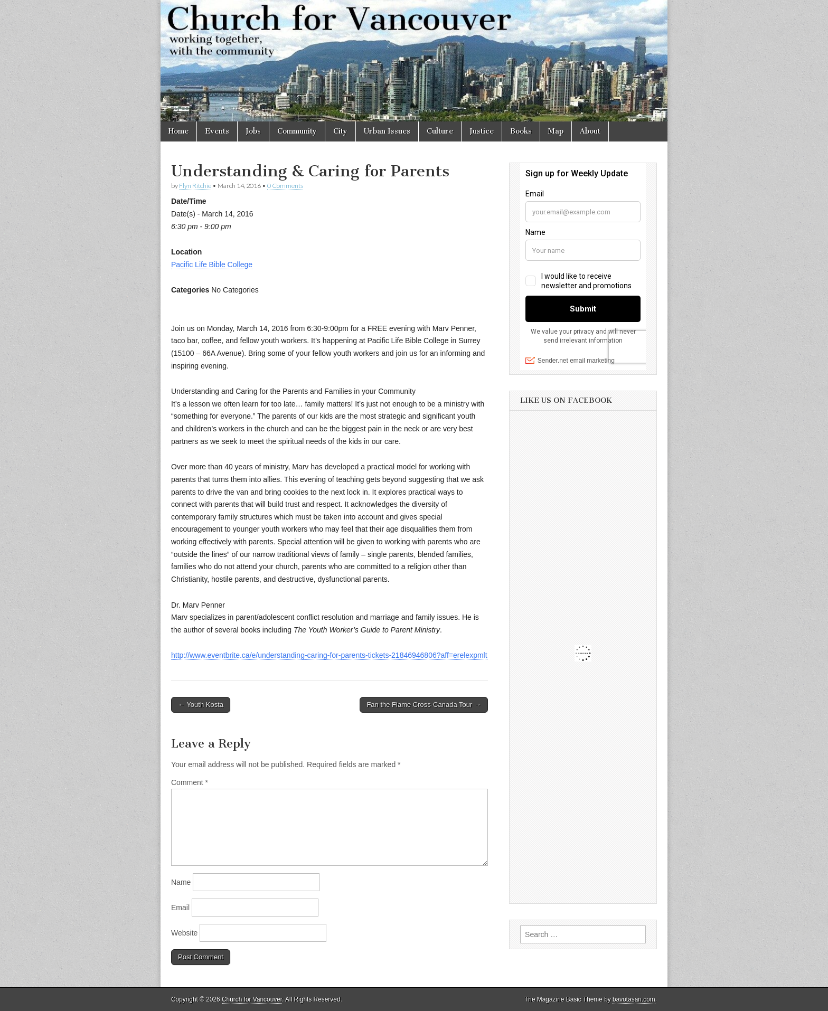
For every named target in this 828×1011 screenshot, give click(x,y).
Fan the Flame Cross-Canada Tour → (423, 704)
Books (521, 131)
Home (178, 131)
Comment (189, 782)
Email (180, 907)
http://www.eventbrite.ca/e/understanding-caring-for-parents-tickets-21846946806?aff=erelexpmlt (329, 655)
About (590, 131)
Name (181, 882)
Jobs (253, 131)
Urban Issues (387, 131)
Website (184, 933)
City (340, 131)
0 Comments (285, 186)
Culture (440, 131)
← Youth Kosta (200, 704)
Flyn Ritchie (195, 186)
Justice (481, 131)
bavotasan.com (634, 999)
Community (297, 131)
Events (217, 131)
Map (555, 131)
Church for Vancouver (252, 999)
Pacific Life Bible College (211, 264)
